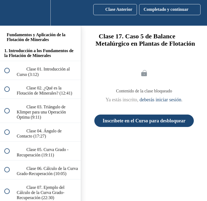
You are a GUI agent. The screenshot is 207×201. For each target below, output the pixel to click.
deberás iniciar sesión (160, 99)
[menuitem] (40, 13)
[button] (10, 13)
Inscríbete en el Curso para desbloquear (144, 120)
